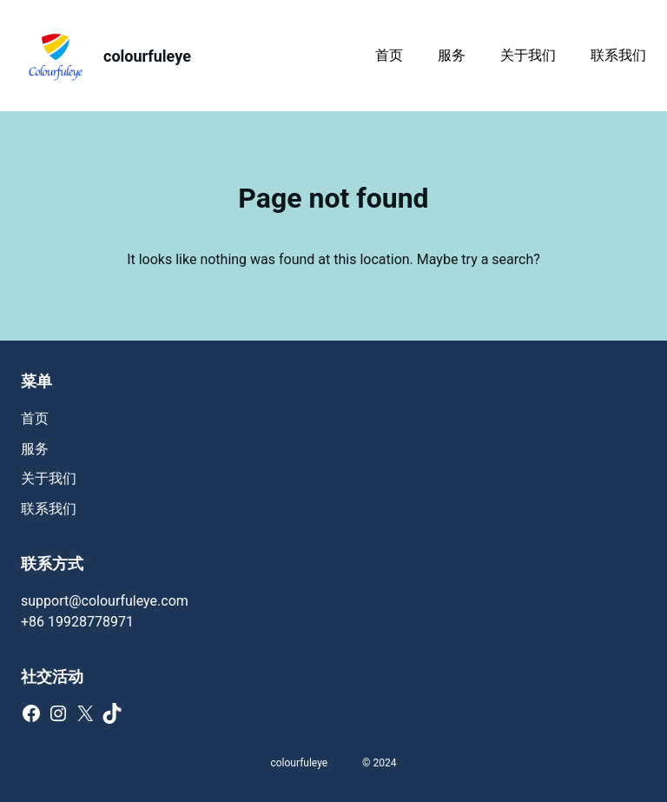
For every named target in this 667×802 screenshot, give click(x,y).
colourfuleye (147, 56)
